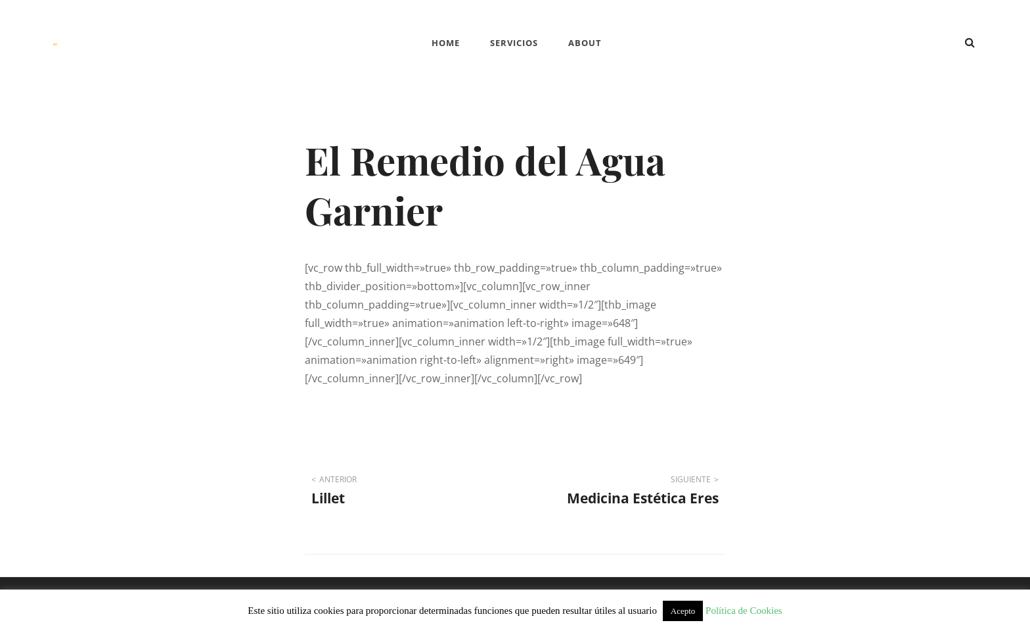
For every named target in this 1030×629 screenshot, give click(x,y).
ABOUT (585, 43)
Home (446, 43)
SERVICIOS (514, 43)
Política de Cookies (743, 610)
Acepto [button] (683, 611)
